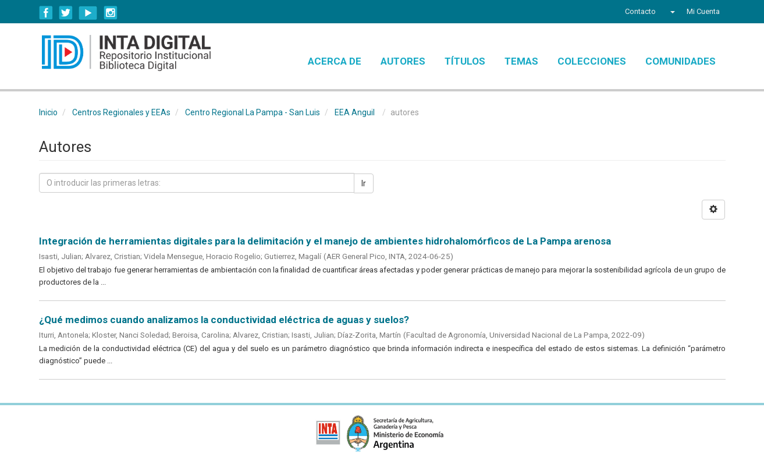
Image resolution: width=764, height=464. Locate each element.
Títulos (465, 61)
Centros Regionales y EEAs (121, 112)
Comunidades (680, 61)
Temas (521, 61)
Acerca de (334, 61)
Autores (403, 61)
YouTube (88, 13)
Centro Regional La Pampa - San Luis (252, 112)
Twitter (66, 13)
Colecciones (591, 61)
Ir (363, 183)
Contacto (640, 11)
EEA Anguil (355, 112)
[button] (671, 11)
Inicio (48, 112)
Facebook (46, 13)
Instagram (111, 13)
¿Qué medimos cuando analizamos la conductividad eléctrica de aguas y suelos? (224, 319)
